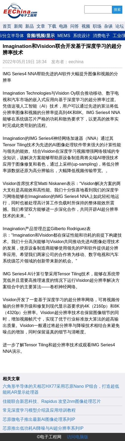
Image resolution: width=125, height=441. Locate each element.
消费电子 (101, 35)
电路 (63, 26)
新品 (29, 26)
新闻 (18, 26)
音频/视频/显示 (41, 35)
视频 (86, 26)
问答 (74, 26)
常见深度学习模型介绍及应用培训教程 (39, 410)
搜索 (117, 10)
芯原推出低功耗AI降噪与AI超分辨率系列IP (43, 428)
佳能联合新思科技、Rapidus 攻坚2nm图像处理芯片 (52, 401)
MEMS (63, 35)
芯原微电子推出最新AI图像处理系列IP (39, 419)
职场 (97, 26)
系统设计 (81, 35)
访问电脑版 (77, 437)
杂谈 (108, 26)
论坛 (119, 26)
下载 (52, 26)
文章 (40, 26)
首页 (7, 26)
